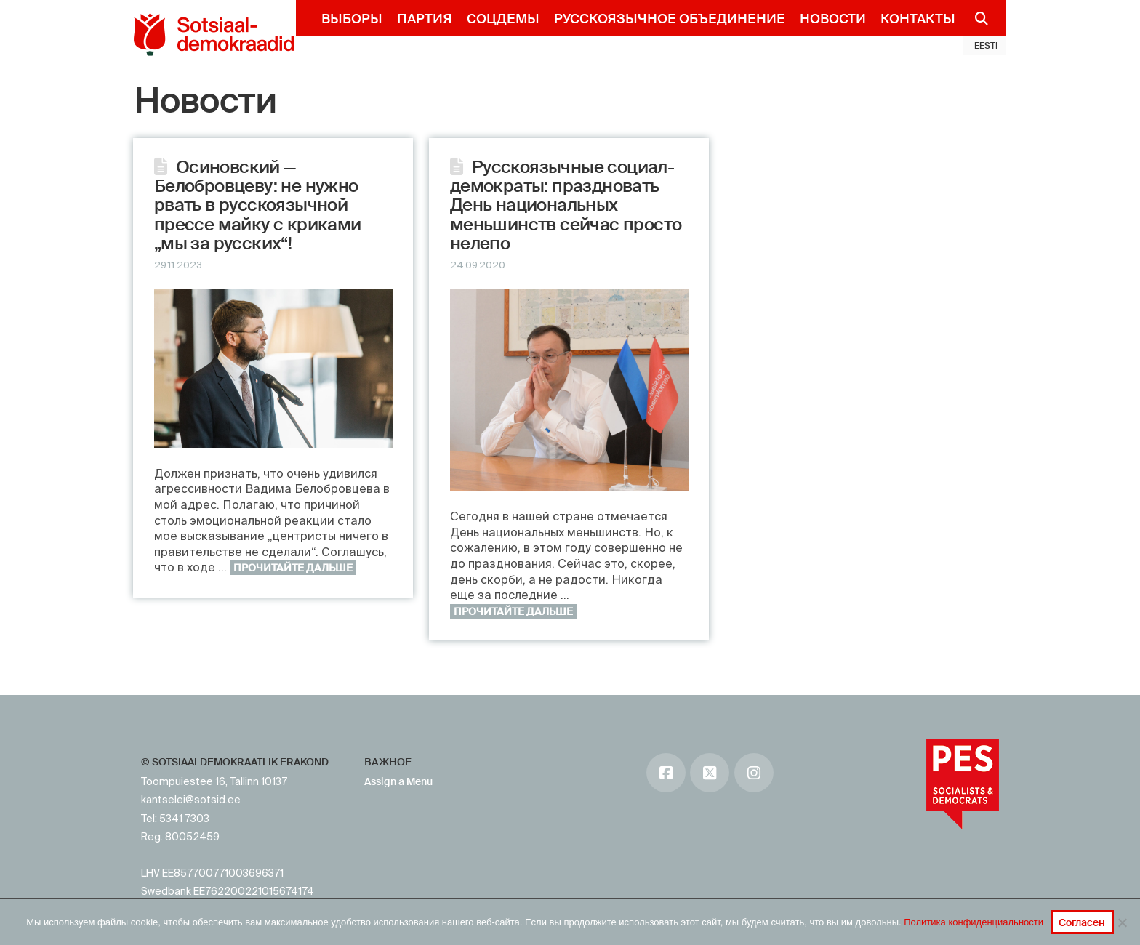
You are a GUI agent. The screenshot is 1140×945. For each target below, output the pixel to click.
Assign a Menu (398, 781)
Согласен (1082, 922)
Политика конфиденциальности (973, 922)
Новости (205, 101)
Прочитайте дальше (293, 567)
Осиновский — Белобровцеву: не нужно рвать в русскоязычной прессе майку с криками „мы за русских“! (257, 205)
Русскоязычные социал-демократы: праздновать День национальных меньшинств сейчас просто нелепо (566, 205)
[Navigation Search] (975, 18)
